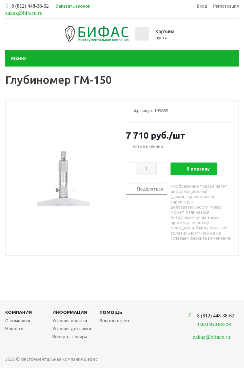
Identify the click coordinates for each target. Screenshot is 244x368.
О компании (17, 320)
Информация (69, 312)
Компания (18, 312)
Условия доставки (71, 328)
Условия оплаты (69, 320)
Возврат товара (69, 336)
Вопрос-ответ (114, 320)
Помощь (110, 312)
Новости (14, 328)
